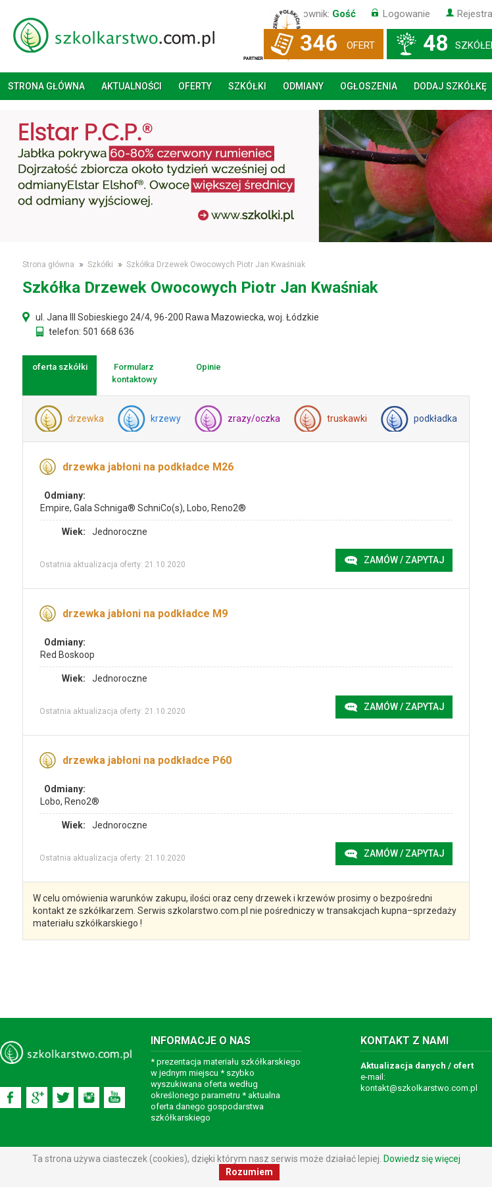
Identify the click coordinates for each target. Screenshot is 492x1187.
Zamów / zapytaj (404, 560)
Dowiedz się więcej (421, 1158)
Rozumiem (249, 1172)
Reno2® (228, 508)
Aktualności (131, 86)
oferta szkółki (59, 367)
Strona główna (46, 86)
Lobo (197, 508)
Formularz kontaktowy (134, 373)
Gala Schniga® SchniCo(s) (128, 508)
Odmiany (303, 86)
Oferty (195, 86)
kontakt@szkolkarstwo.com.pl (419, 1088)
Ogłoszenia (368, 86)
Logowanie (406, 14)
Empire (55, 508)
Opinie (208, 367)
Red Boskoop (67, 654)
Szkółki (247, 86)
